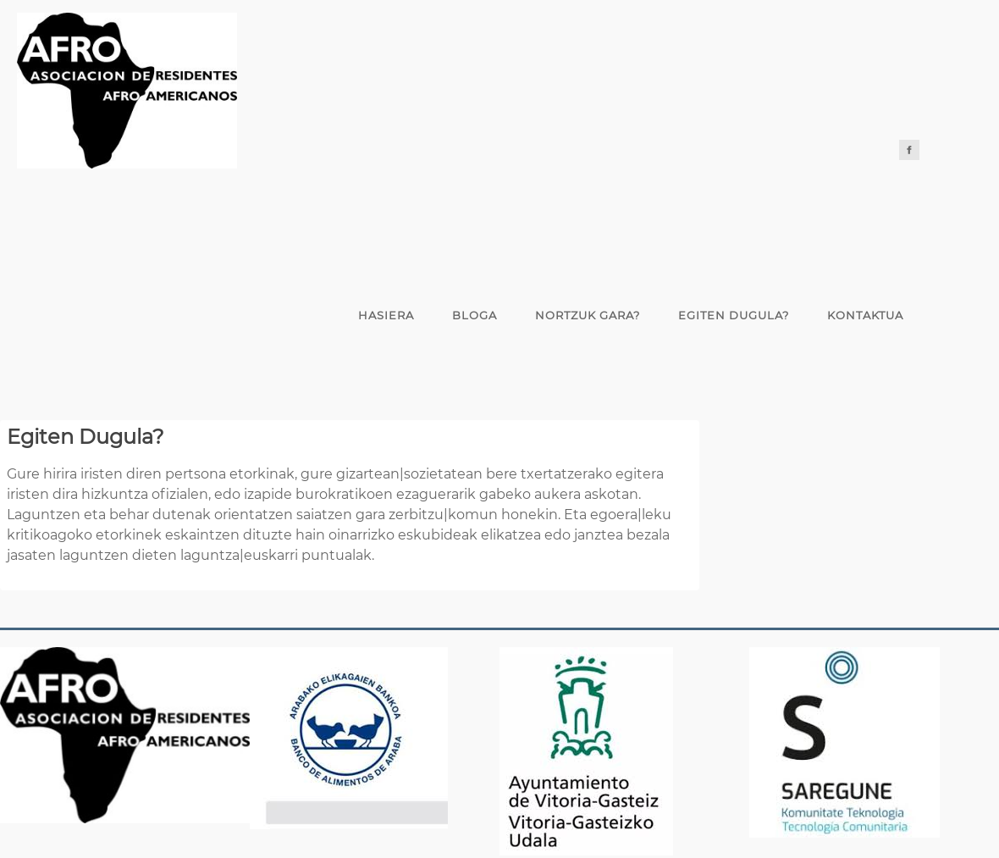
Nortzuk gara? (587, 315)
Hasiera (386, 315)
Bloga (474, 315)
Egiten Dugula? (733, 315)
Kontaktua (865, 315)
